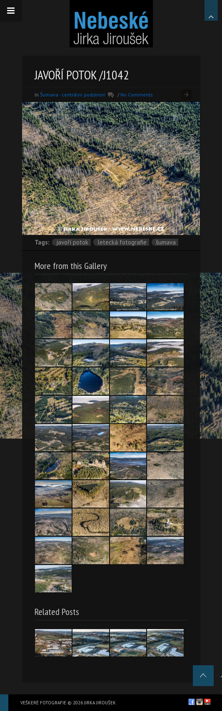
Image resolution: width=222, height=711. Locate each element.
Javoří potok (72, 242)
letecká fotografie (122, 242)
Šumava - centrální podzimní (72, 94)
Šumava (166, 242)
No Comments (136, 94)
